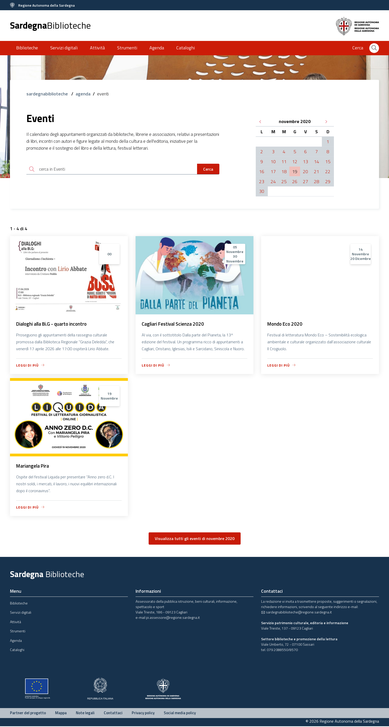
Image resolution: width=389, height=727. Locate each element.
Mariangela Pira (34, 466)
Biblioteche (27, 47)
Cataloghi (185, 47)
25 (283, 181)
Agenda (156, 47)
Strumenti (127, 47)
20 (305, 171)
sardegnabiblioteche (47, 93)
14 (316, 161)
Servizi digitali (64, 47)
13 (305, 161)
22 (327, 171)
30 (261, 191)
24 (273, 181)
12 (294, 161)
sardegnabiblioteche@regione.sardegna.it (296, 612)
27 (305, 181)
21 (316, 171)
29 (327, 181)
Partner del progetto (28, 714)
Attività (97, 47)
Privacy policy (143, 714)
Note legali (85, 714)
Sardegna (50, 25)
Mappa (61, 714)
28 (316, 181)
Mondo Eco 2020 (285, 324)
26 (294, 181)
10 (273, 161)
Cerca (208, 169)
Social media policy (180, 714)
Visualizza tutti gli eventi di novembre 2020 (194, 539)
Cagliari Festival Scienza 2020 (175, 324)
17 (273, 171)
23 (261, 181)
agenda (83, 93)
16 (261, 171)
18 (283, 171)
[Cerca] (374, 48)
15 (327, 161)
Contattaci (113, 714)
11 (283, 161)
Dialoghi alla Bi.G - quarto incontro (54, 324)
